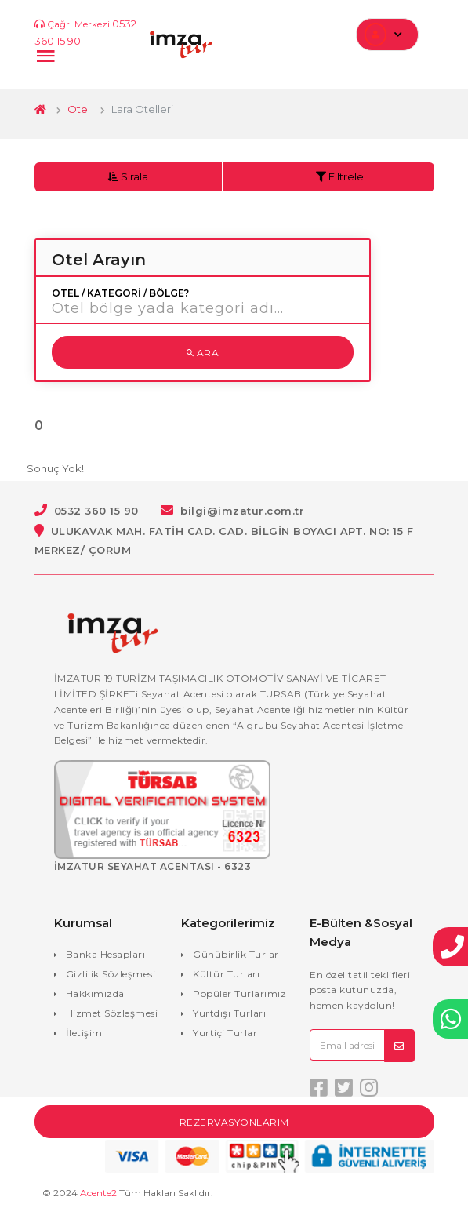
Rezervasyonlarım (234, 1122)
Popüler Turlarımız (239, 993)
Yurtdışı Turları (229, 1013)
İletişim (84, 1033)
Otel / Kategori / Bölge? (120, 293)
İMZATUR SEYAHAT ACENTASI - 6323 (153, 866)
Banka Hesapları (106, 954)
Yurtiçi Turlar (225, 1033)
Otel (78, 109)
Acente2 (98, 1193)
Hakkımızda (95, 993)
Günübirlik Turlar (236, 954)
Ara (203, 352)
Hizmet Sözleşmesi (112, 1013)
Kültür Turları (226, 974)
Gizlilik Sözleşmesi (111, 974)
